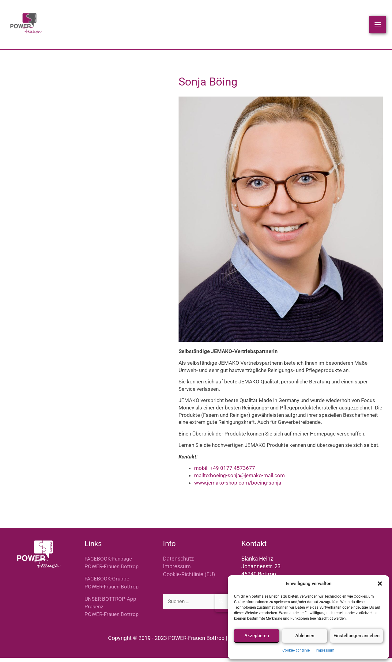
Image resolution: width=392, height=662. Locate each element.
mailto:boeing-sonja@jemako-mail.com (239, 480)
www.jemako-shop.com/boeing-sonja (237, 487)
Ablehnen (304, 635)
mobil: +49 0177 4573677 (224, 473)
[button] (380, 583)
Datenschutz (178, 563)
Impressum (325, 650)
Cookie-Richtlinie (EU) (189, 579)
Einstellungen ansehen (356, 635)
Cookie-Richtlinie (296, 650)
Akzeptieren (256, 635)
